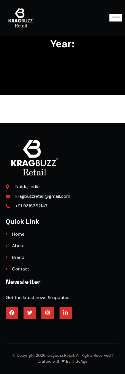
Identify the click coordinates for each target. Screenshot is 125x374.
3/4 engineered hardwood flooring (41, 328)
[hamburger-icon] (115, 18)
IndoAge (79, 361)
